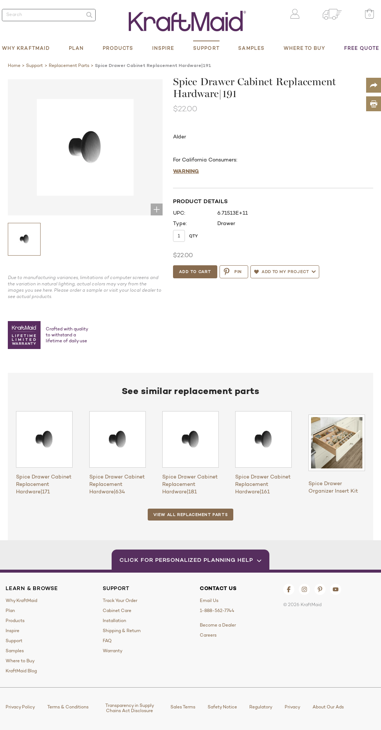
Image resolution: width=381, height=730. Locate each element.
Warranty (112, 650)
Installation (114, 620)
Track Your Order (120, 600)
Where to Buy (305, 48)
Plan (76, 48)
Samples (251, 48)
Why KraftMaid (26, 48)
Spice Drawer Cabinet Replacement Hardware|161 (263, 484)
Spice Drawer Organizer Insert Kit (333, 487)
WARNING (186, 171)
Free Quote (361, 48)
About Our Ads (328, 707)
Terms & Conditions (68, 707)
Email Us (209, 600)
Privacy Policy (20, 707)
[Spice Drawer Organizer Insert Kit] (336, 442)
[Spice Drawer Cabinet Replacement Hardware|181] (190, 439)
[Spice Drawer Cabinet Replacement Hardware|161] (263, 439)
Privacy (292, 707)
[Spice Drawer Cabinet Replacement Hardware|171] (44, 439)
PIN (232, 271)
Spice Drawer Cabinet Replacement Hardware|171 (43, 484)
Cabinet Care (117, 610)
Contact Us (218, 588)
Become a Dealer (218, 625)
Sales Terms (182, 707)
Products (118, 48)
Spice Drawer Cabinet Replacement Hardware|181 (190, 484)
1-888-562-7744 (217, 610)
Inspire (163, 48)
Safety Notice (222, 707)
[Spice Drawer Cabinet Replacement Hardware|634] (117, 439)
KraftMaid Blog (21, 670)
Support (206, 48)
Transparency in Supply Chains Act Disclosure (129, 708)
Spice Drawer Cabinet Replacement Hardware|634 (117, 484)
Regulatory (260, 707)
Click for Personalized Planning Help (190, 559)
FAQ (107, 640)
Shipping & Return (122, 630)
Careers (208, 635)
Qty (193, 235)
